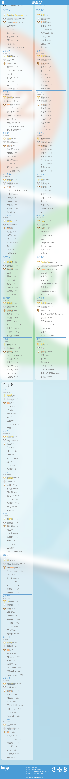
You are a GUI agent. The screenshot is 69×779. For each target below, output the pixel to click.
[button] (3, 2)
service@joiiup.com (37, 769)
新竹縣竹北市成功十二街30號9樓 (40, 771)
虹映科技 (31, 777)
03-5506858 (34, 767)
